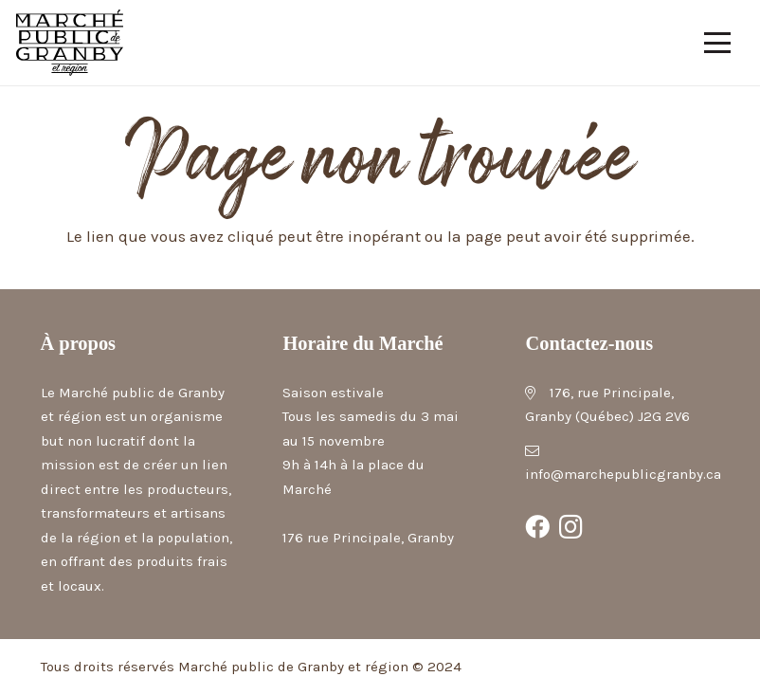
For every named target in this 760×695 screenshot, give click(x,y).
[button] (718, 42)
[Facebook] (537, 527)
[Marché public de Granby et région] (69, 42)
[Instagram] (571, 527)
